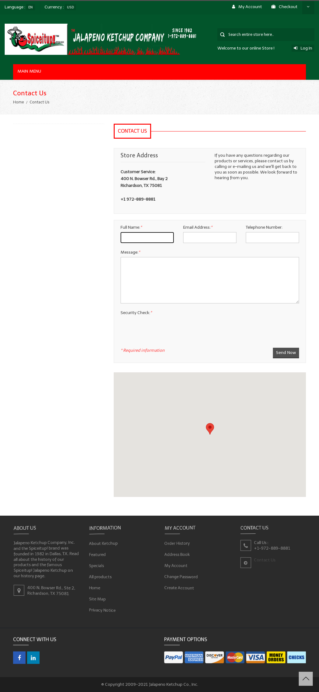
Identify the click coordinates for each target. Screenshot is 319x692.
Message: (130, 252)
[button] (210, 429)
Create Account (179, 587)
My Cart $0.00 (282, 11)
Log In (303, 48)
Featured (97, 554)
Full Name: (131, 227)
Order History (177, 543)
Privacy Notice (102, 609)
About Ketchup (103, 543)
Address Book (177, 554)
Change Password (181, 576)
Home (18, 102)
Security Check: (136, 312)
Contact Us (216, 11)
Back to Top (306, 679)
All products (100, 576)
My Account (176, 565)
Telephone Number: (264, 227)
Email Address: (197, 227)
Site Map (97, 598)
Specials (96, 565)
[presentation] (168, 340)
